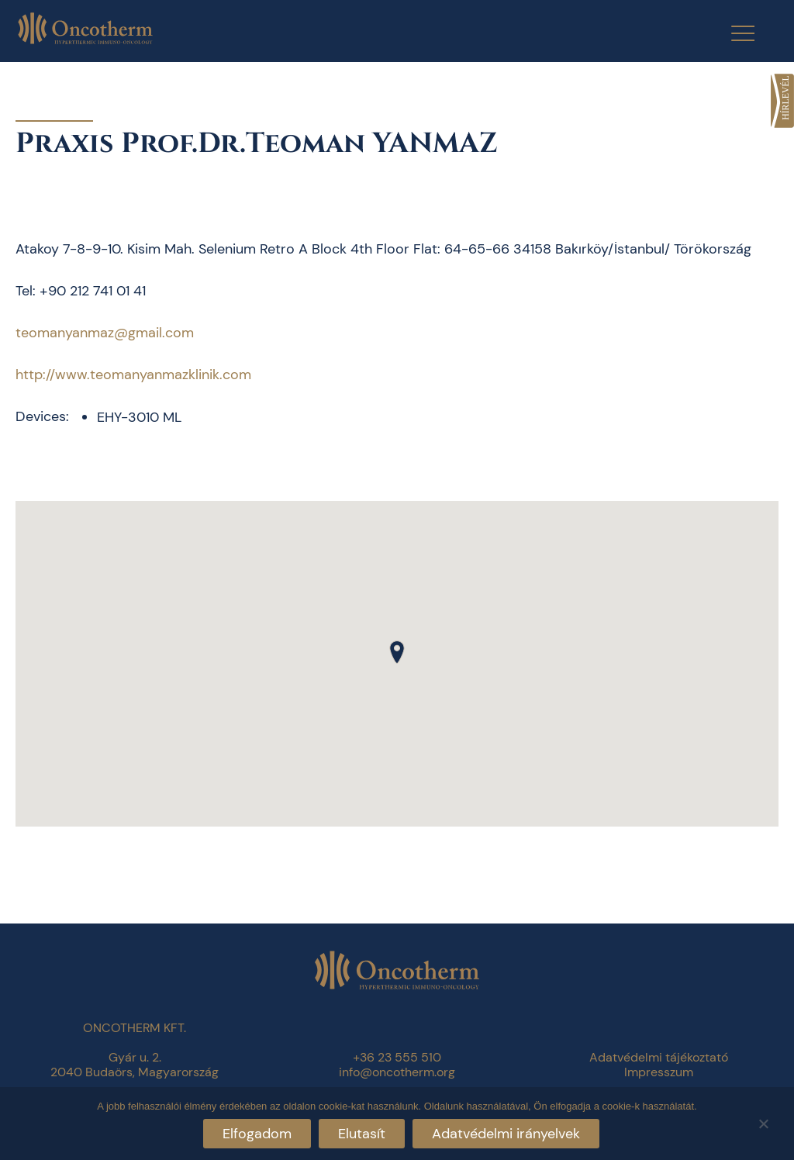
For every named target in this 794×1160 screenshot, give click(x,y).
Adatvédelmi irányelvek (506, 1133)
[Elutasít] (763, 1121)
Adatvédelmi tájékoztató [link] (658, 1057)
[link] (782, 101)
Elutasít (361, 1133)
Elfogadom (257, 1133)
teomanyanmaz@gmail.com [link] (105, 332)
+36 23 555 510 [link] (397, 1057)
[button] (397, 652)
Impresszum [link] (658, 1072)
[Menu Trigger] (733, 33)
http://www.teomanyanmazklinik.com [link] (133, 374)
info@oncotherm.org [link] (397, 1072)
